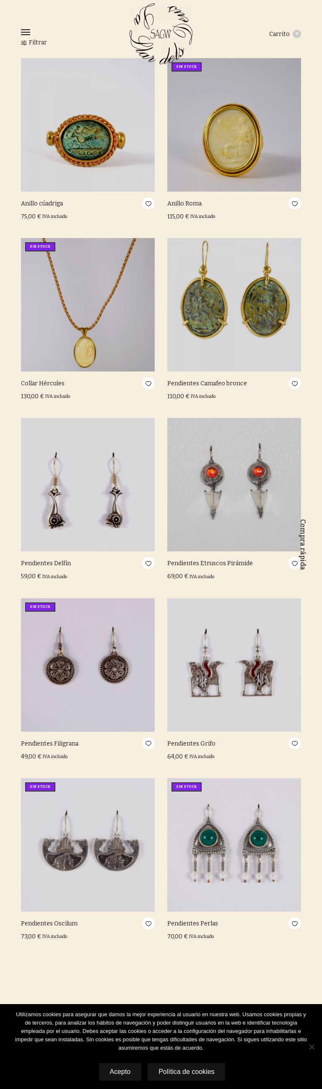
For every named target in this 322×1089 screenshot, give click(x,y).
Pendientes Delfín (46, 563)
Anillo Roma (184, 203)
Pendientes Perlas (192, 923)
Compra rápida (303, 544)
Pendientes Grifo (191, 743)
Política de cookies (187, 1071)
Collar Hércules (43, 383)
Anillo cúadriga (42, 203)
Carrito (285, 34)
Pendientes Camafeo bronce (207, 383)
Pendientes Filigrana (49, 743)
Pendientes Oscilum (49, 923)
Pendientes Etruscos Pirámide (210, 563)
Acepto (119, 1071)
